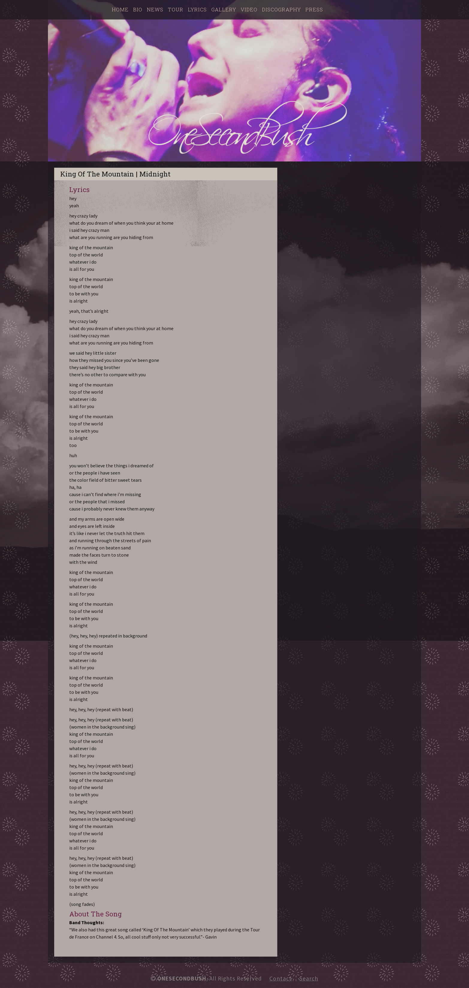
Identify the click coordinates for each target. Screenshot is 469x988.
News (155, 9)
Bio (137, 9)
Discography (281, 9)
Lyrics (197, 9)
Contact (280, 978)
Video (249, 9)
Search (308, 978)
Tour (175, 9)
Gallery (223, 9)
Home (120, 9)
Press (314, 9)
